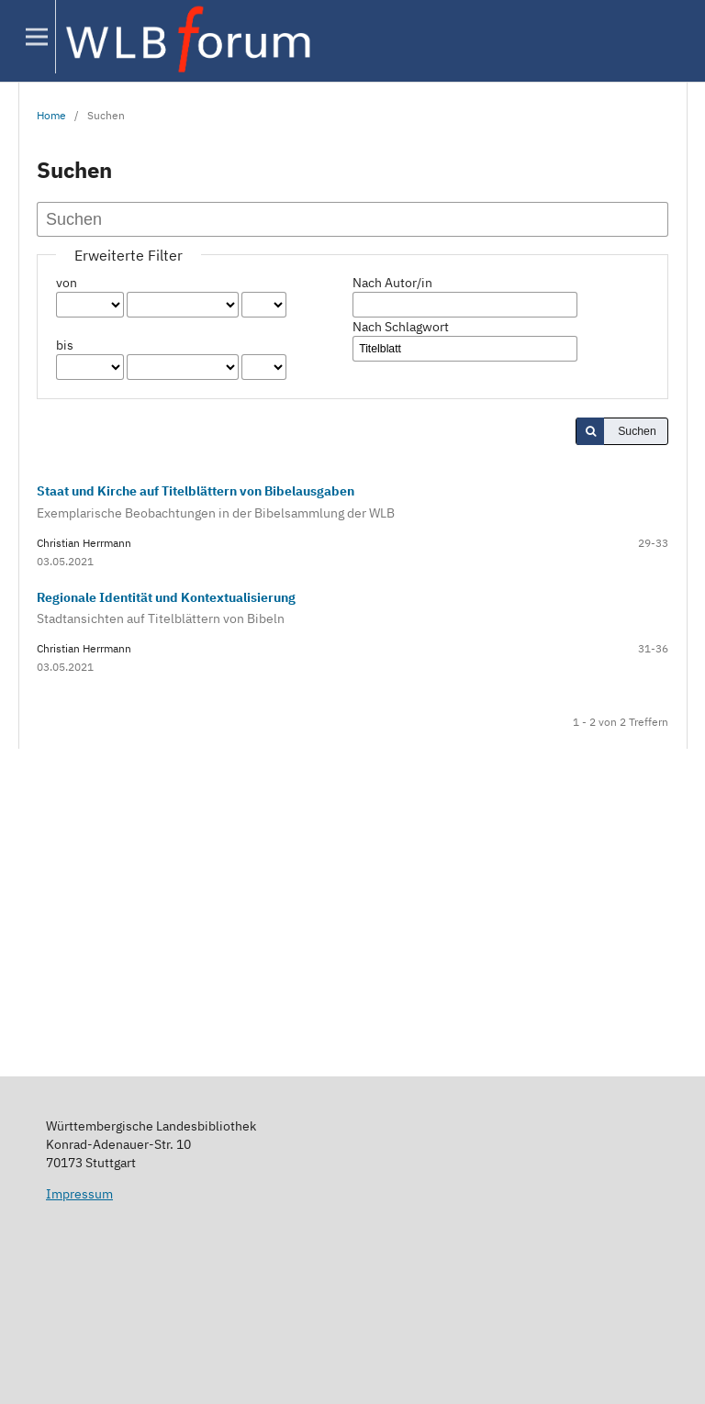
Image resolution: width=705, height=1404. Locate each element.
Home (51, 114)
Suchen (637, 431)
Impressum (79, 1194)
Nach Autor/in (392, 282)
